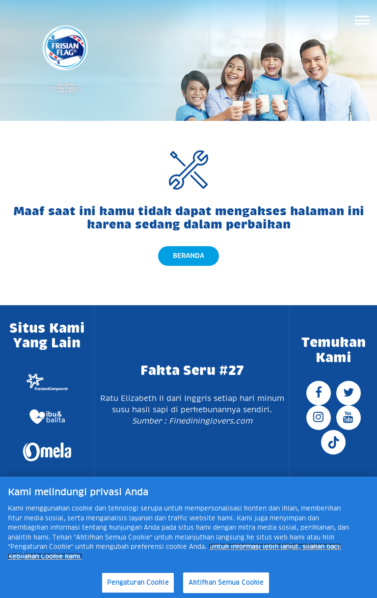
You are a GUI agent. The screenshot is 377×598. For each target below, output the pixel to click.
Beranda (188, 255)
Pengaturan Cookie (138, 582)
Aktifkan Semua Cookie (226, 582)
